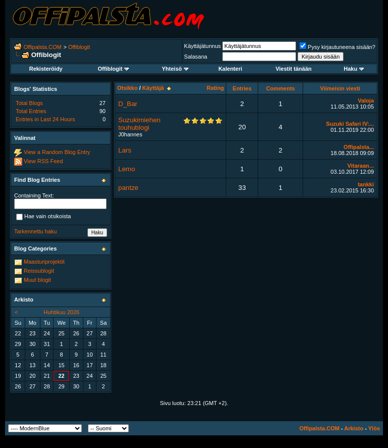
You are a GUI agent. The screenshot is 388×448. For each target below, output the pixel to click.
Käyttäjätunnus (202, 46)
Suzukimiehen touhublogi (139, 123)
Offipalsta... (359, 147)
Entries (242, 88)
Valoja (366, 100)
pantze (128, 187)
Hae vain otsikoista (43, 216)
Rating (215, 88)
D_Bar (127, 104)
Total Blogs (29, 103)
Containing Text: (34, 195)
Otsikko (127, 88)
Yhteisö (175, 69)
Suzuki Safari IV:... (350, 124)
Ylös (374, 428)
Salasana (195, 57)
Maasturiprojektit (44, 262)
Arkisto (353, 428)
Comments (280, 88)
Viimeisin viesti (340, 88)
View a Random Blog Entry (57, 152)
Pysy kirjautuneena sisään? (337, 47)
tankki (366, 184)
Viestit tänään (293, 69)
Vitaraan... (361, 166)
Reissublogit (39, 271)
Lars (124, 150)
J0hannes (130, 134)
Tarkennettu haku (35, 231)
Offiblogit (79, 47)
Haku (354, 69)
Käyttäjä (153, 88)
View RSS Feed (43, 161)
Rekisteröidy (46, 69)
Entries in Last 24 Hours (45, 119)
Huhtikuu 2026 (61, 312)
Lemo (126, 169)
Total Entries (31, 111)
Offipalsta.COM (43, 47)
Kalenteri (230, 69)
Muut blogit (37, 280)
